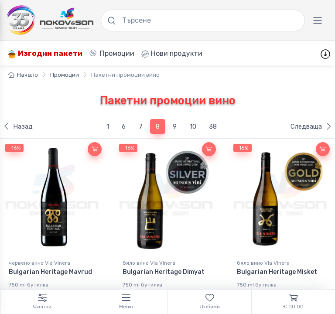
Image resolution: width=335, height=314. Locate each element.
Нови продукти (171, 53)
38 (213, 126)
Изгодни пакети (44, 53)
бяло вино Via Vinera (149, 263)
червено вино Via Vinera (39, 263)
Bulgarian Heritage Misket (277, 272)
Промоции (111, 53)
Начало (23, 75)
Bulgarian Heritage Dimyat (164, 272)
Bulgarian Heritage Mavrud (50, 272)
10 (193, 126)
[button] (95, 149)
